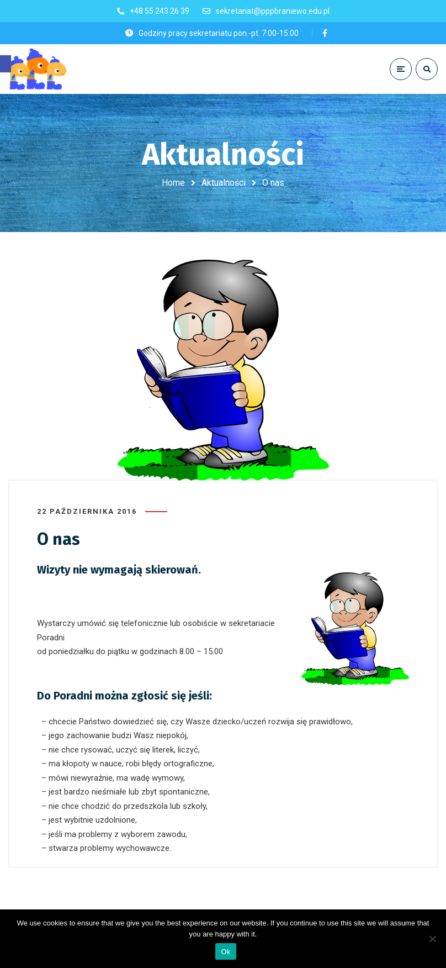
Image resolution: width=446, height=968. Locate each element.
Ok (225, 952)
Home (173, 182)
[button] (5, 63)
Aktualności (223, 182)
